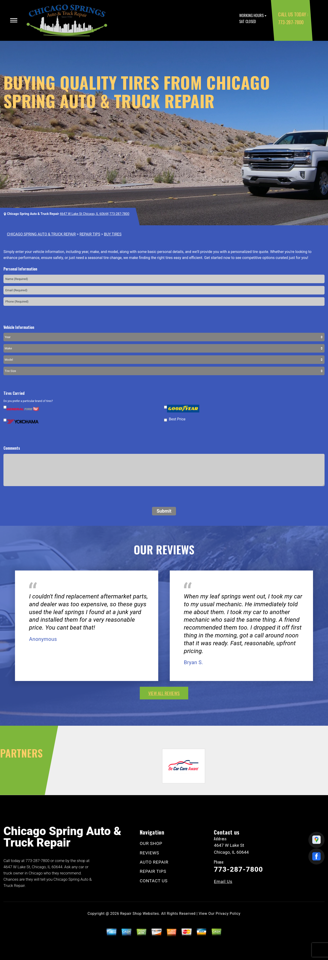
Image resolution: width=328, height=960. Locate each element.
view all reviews (164, 693)
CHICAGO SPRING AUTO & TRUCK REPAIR (41, 234)
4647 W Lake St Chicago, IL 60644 (84, 214)
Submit (164, 511)
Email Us (223, 881)
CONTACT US (154, 880)
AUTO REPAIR (154, 862)
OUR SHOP (151, 843)
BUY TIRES (113, 234)
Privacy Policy (228, 913)
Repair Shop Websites (139, 913)
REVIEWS (149, 853)
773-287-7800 (290, 22)
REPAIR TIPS (90, 234)
